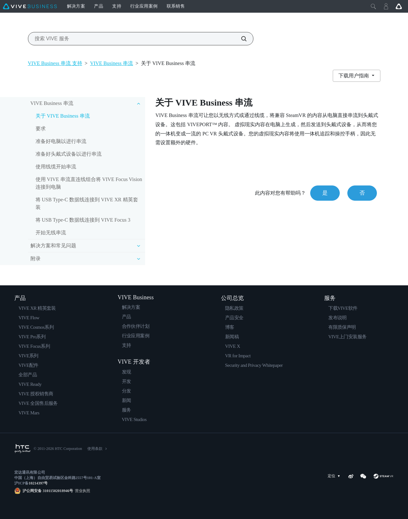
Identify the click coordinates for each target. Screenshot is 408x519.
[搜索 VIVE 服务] (240, 38)
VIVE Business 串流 (111, 63)
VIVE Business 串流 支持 (55, 63)
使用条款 (95, 448)
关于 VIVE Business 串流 (63, 116)
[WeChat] (363, 476)
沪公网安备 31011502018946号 (48, 491)
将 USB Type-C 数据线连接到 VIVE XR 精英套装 (87, 203)
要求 (41, 128)
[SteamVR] (383, 476)
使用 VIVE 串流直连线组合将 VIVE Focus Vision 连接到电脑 (89, 183)
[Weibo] (350, 476)
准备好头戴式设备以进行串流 (69, 154)
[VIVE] (30, 6)
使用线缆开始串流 (56, 166)
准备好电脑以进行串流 (61, 141)
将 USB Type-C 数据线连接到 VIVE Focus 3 (83, 220)
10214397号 (38, 483)
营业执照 (81, 491)
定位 (335, 476)
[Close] (373, 6)
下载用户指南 (354, 75)
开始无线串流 (51, 232)
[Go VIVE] (398, 6)
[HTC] (22, 448)
